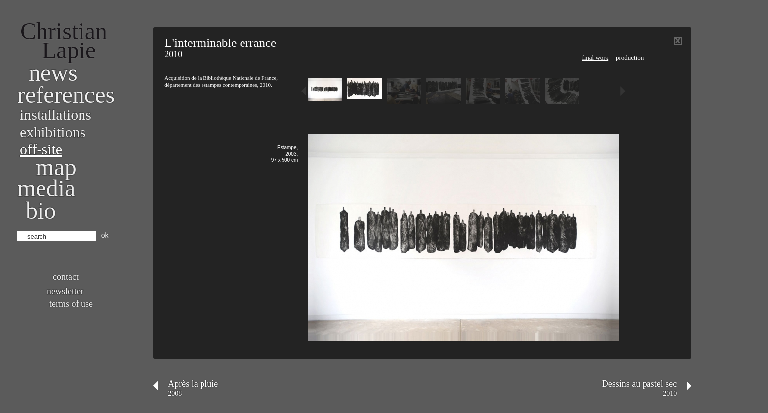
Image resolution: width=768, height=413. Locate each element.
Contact (66, 277)
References (66, 95)
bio (41, 210)
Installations (55, 114)
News (53, 72)
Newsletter (65, 291)
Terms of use (71, 304)
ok (105, 235)
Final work (595, 57)
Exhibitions (52, 132)
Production (630, 57)
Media (46, 188)
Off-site (41, 149)
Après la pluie (193, 384)
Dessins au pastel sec (639, 384)
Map (56, 167)
